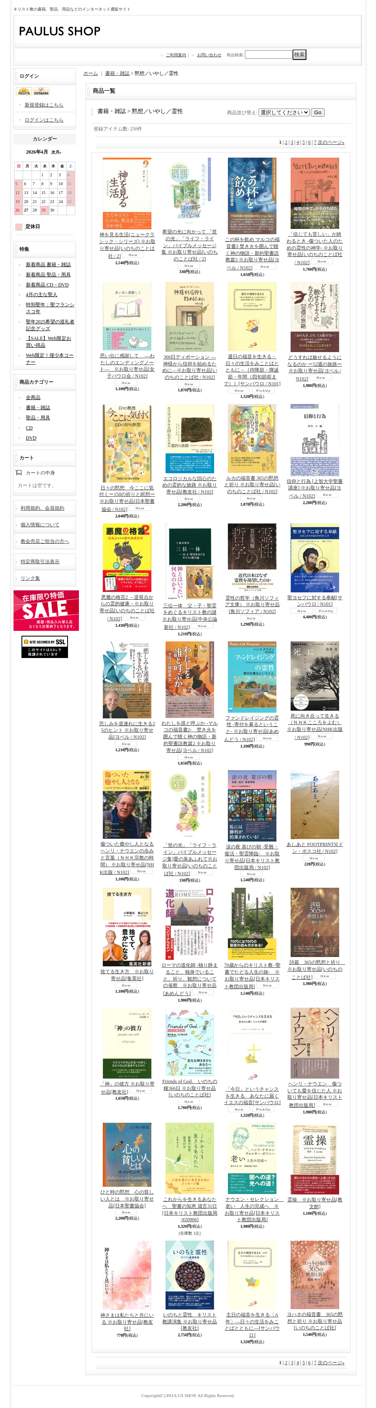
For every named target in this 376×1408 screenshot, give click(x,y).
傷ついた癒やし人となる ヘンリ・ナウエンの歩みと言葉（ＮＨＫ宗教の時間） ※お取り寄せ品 (127, 858)
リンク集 (30, 578)
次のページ (331, 142)
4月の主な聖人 (41, 294)
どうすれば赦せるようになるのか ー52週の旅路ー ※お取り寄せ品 (314, 368)
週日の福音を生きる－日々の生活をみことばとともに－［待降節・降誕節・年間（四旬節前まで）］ (252, 370)
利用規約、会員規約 (42, 508)
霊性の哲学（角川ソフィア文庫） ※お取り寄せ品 (252, 605)
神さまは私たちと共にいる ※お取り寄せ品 (127, 1322)
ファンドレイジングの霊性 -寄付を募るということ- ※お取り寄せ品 (251, 728)
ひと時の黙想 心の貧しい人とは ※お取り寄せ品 (127, 1199)
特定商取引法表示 (40, 561)
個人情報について (40, 525)
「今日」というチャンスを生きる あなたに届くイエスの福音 (252, 1096)
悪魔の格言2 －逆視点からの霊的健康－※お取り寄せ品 (127, 608)
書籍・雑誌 (38, 407)
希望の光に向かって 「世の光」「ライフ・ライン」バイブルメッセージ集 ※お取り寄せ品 (189, 245)
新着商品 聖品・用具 (48, 275)
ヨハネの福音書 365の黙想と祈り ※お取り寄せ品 (315, 1321)
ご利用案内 (176, 55)
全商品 (33, 397)
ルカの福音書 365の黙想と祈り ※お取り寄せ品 (252, 485)
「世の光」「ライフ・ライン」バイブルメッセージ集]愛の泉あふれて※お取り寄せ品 (189, 859)
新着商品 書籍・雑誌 (48, 264)
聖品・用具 (38, 418)
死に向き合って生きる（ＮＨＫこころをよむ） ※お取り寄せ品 (315, 726)
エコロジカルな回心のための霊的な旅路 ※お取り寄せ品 (189, 485)
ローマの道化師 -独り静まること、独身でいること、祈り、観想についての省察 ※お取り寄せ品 (189, 979)
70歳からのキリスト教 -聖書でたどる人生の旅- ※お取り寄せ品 (252, 975)
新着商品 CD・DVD (47, 285)
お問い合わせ (209, 55)
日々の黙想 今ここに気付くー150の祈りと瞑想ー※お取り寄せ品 (127, 498)
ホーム (90, 73)
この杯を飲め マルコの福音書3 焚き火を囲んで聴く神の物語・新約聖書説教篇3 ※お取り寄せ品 (252, 254)
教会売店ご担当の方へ (45, 541)
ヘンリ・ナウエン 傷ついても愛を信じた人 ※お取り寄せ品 (314, 1094)
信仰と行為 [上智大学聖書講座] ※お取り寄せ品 (315, 489)
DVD (31, 438)
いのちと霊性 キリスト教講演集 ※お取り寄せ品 (189, 1321)
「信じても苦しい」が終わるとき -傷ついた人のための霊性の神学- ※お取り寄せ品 (315, 248)
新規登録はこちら (44, 105)
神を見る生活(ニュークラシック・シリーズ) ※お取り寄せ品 (127, 245)
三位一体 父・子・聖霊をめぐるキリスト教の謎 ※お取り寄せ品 (189, 616)
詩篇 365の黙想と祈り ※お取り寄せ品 (316, 969)
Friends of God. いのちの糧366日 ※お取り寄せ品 (189, 1088)
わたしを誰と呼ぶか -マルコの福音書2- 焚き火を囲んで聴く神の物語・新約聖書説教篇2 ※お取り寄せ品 (189, 736)
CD (29, 428)
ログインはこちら (44, 120)
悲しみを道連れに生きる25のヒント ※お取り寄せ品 (127, 730)
